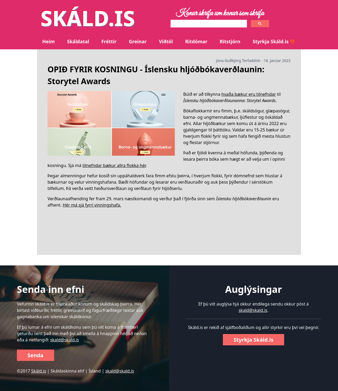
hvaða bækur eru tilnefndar (249, 94)
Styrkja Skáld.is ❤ (274, 41)
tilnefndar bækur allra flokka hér (114, 165)
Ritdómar (196, 41)
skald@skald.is (64, 340)
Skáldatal (78, 41)
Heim (48, 41)
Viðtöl (166, 41)
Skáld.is (38, 371)
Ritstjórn (230, 41)
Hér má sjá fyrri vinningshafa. (92, 205)
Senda (35, 355)
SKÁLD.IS (87, 17)
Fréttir (108, 41)
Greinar (138, 41)
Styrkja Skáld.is (253, 339)
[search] (208, 23)
